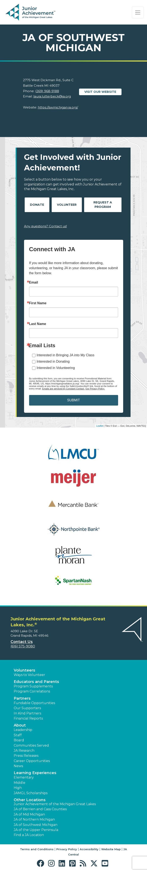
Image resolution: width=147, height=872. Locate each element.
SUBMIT (73, 400)
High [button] (18, 788)
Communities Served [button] (31, 745)
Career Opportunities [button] (32, 761)
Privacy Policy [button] (66, 849)
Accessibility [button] (89, 849)
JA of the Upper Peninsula (36, 830)
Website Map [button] (111, 849)
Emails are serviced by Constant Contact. (63, 388)
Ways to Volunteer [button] (29, 675)
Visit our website (100, 92)
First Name (38, 303)
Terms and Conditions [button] (37, 849)
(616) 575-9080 (23, 646)
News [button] (18, 766)
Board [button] (19, 740)
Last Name (37, 324)
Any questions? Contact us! (45, 226)
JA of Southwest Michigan (35, 825)
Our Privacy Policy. (95, 388)
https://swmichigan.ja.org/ (58, 107)
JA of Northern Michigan (34, 819)
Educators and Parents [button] (36, 682)
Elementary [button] (24, 777)
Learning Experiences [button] (35, 773)
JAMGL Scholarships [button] (30, 793)
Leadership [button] (23, 730)
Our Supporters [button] (27, 708)
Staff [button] (18, 735)
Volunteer (67, 205)
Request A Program (102, 204)
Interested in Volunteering (56, 368)
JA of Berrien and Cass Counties (40, 809)
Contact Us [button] (22, 642)
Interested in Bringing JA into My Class (65, 355)
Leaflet (99, 426)
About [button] (20, 725)
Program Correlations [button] (32, 691)
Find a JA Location (29, 835)
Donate (37, 205)
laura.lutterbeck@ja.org (52, 96)
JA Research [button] (24, 751)
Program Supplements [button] (33, 686)
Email (33, 282)
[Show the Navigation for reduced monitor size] (138, 12)
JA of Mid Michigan (29, 814)
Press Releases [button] (26, 756)
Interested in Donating (53, 361)
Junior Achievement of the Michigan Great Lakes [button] (55, 804)
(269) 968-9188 (47, 91)
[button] (41, 863)
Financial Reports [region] (28, 718)
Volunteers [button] (24, 670)
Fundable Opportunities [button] (34, 703)
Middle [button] (19, 783)
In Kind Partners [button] (27, 713)
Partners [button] (22, 698)
